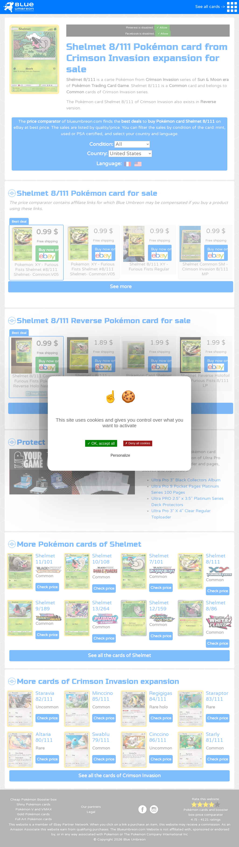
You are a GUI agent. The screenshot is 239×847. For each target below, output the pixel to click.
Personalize (120, 455)
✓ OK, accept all (101, 443)
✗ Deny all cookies (137, 443)
